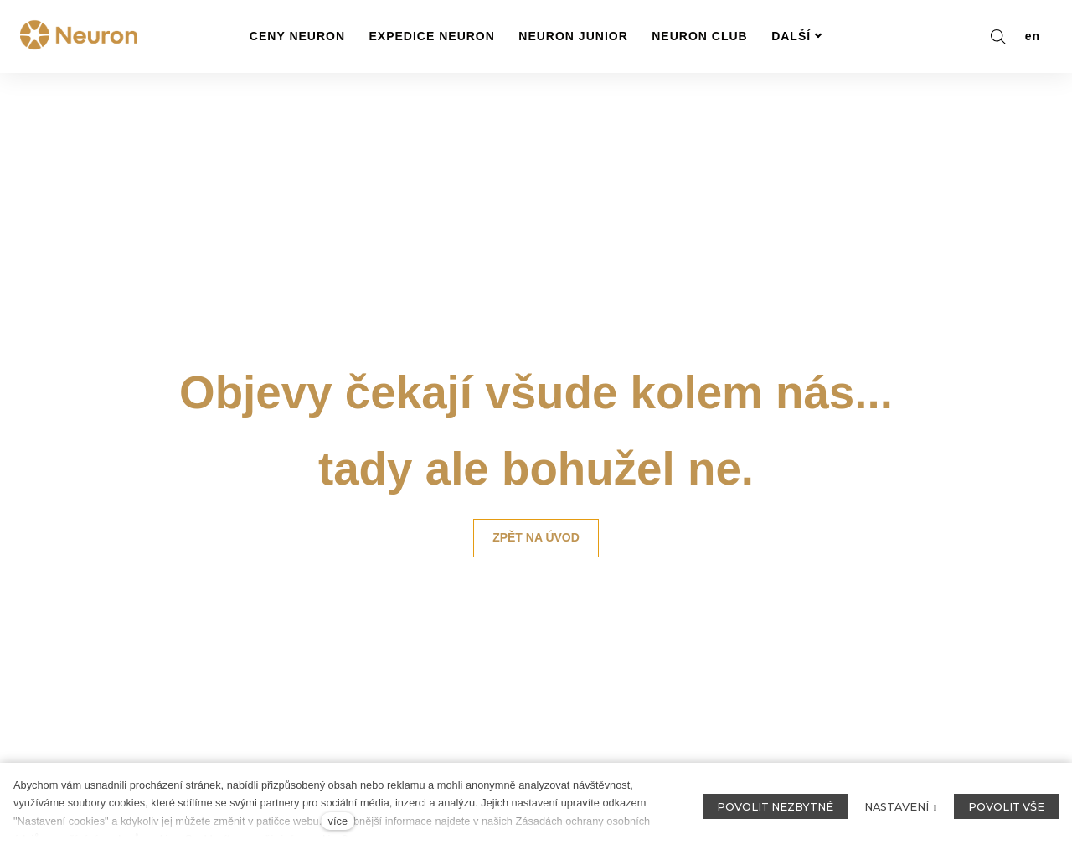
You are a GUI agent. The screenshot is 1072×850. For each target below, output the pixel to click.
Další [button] (796, 36)
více (338, 821)
